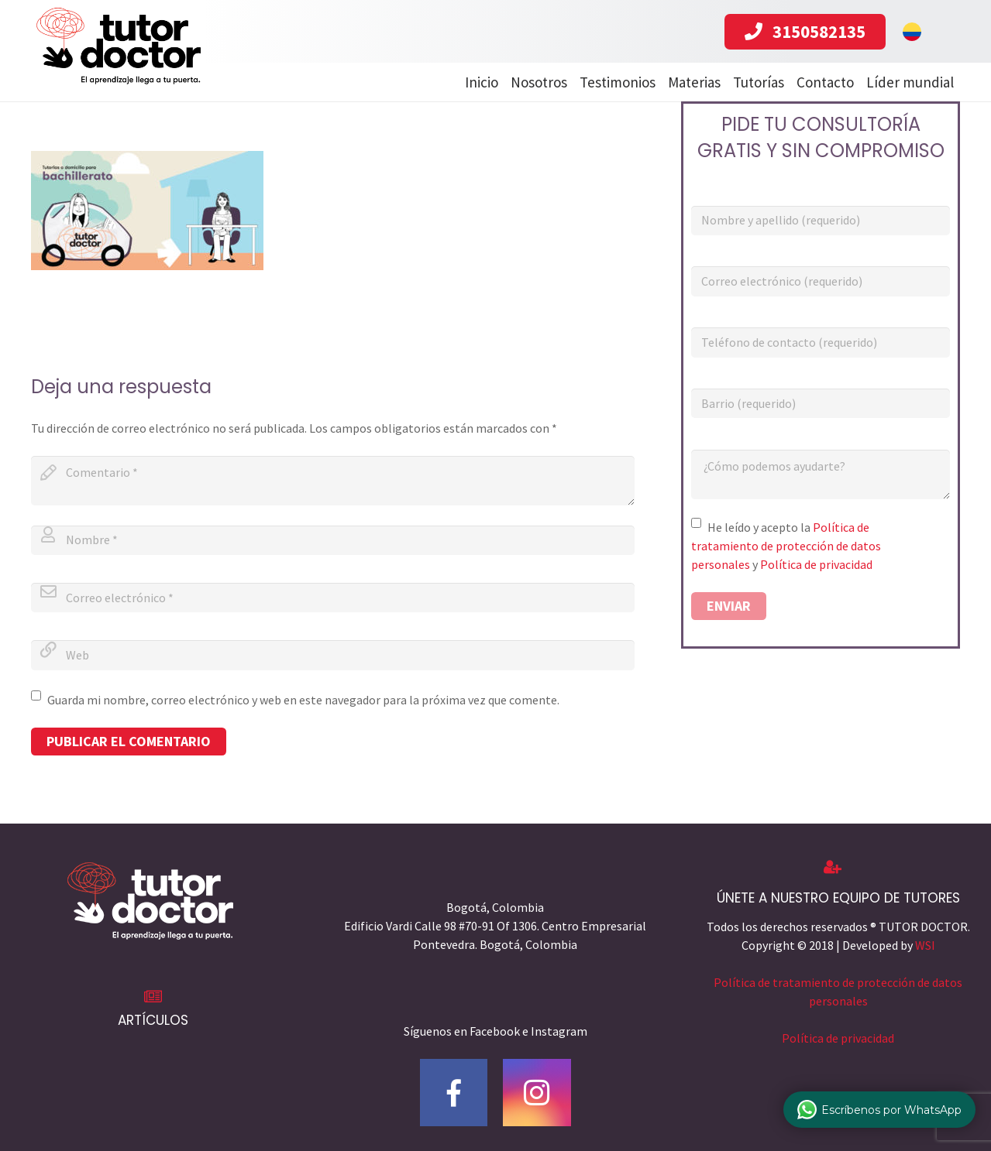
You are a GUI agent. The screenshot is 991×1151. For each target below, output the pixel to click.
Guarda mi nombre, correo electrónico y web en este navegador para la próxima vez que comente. (303, 699)
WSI (925, 945)
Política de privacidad (816, 564)
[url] (333, 655)
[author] (333, 540)
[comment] (333, 480)
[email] (333, 597)
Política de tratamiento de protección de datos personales (786, 545)
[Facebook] (454, 1093)
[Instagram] (537, 1093)
